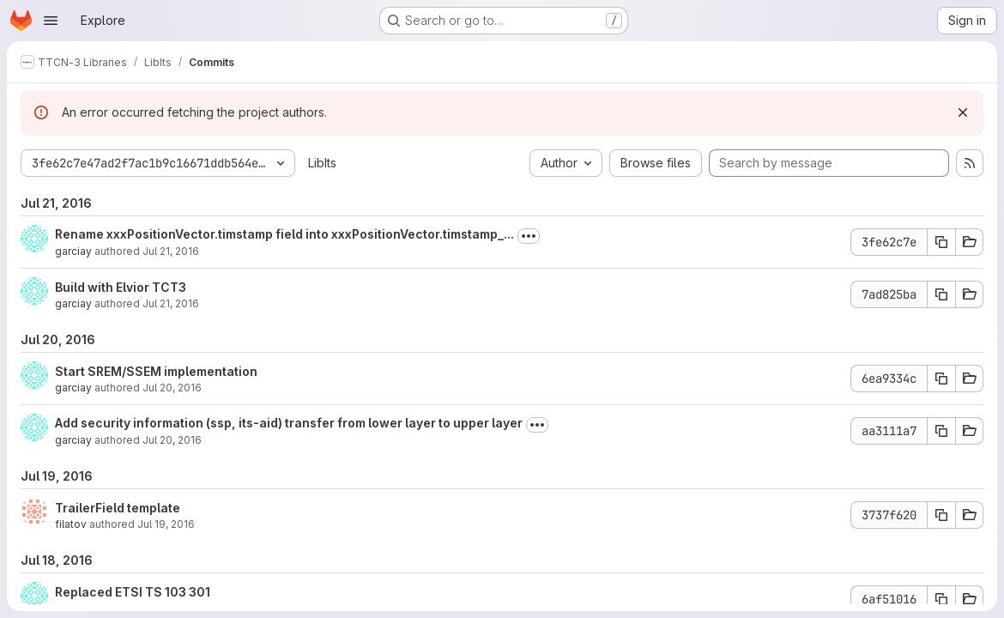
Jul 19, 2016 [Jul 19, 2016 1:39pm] (166, 524)
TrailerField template (117, 507)
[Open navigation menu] (50, 20)
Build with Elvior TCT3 (120, 287)
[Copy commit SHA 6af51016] (941, 599)
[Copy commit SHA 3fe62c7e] (941, 242)
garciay (73, 251)
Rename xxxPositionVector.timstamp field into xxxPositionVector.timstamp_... (284, 234)
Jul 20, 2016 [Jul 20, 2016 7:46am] (172, 439)
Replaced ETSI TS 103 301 (132, 592)
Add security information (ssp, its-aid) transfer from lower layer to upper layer (289, 422)
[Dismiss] (963, 112)
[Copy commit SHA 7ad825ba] (941, 294)
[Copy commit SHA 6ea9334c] (941, 378)
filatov (71, 524)
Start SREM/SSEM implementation (156, 371)
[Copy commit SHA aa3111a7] (941, 431)
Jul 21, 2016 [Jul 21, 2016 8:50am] (170, 251)
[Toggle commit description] (528, 236)
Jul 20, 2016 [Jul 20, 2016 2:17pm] (172, 387)
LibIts (322, 162)
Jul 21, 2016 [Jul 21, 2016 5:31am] (170, 303)
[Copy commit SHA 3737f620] (941, 515)
